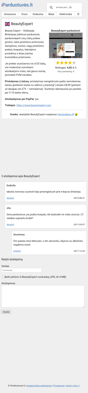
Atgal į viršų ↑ (73, 389)
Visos (24, 14)
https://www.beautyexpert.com (34, 105)
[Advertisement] (44, 146)
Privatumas (59, 389)
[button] (3, 277)
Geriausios (10, 14)
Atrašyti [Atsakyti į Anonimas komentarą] (17, 251)
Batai (51, 14)
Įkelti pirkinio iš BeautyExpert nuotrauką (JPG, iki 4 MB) (35, 276)
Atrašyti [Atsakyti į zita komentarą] (10, 224)
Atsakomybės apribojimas (39, 389)
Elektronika (66, 14)
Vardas (5, 266)
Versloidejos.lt (65, 114)
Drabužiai (38, 14)
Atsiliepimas (8, 283)
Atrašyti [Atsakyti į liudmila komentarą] (10, 198)
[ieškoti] (64, 8)
